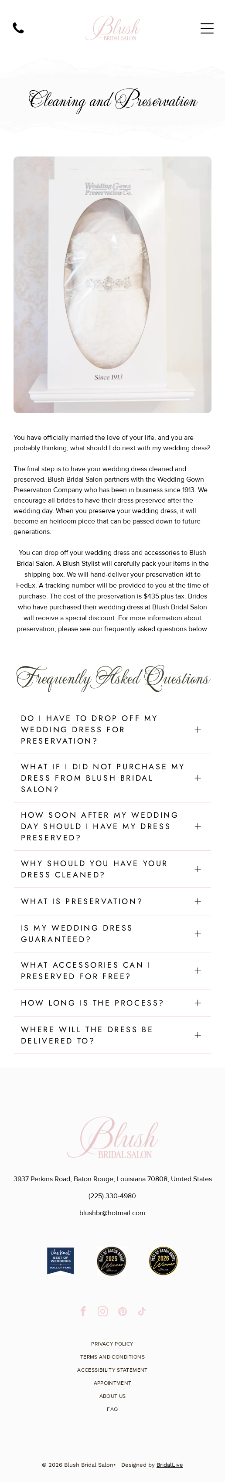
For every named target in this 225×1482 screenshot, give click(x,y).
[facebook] (83, 1312)
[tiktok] (142, 1312)
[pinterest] (122, 1312)
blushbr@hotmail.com (112, 1213)
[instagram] (102, 1312)
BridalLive (170, 1465)
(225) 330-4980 (112, 1196)
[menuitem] (112, 1340)
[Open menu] (207, 28)
